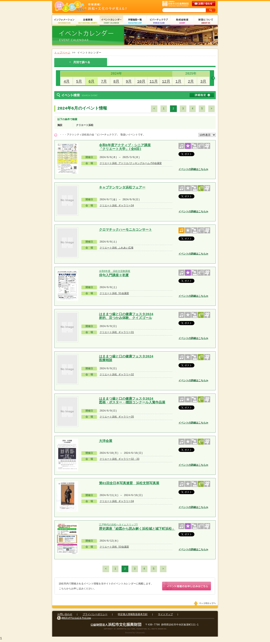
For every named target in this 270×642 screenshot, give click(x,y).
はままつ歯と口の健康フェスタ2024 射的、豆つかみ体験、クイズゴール (126, 315)
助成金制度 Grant (182, 21)
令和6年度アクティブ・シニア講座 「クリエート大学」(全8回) (125, 146)
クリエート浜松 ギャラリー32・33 (119, 459)
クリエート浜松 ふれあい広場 (116, 248)
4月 (67, 81)
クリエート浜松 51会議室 (114, 293)
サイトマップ (165, 615)
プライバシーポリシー (95, 615)
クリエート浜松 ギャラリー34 (117, 205)
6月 (92, 81)
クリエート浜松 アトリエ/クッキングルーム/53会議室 (131, 163)
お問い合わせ (64, 615)
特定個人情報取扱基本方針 (133, 615)
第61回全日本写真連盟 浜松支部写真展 (129, 483)
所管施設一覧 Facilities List (135, 21)
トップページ (62, 52)
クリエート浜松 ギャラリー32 (117, 374)
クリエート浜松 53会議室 (114, 547)
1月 (179, 81)
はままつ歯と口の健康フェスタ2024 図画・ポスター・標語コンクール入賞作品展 (132, 400)
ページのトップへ (205, 604)
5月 (79, 81)
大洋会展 (105, 441)
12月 (166, 81)
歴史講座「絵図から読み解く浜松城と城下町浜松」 (137, 529)
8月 (116, 81)
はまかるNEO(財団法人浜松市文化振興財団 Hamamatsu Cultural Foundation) (99, 6)
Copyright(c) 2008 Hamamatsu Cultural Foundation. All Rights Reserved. (135, 630)
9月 (129, 81)
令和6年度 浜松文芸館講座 (114, 271)
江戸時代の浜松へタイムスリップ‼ (118, 524)
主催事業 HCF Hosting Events (88, 21)
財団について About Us (206, 21)
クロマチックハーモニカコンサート (125, 230)
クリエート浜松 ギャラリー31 (117, 332)
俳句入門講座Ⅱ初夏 (114, 275)
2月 (191, 81)
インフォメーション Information (64, 21)
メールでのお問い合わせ (204, 3)
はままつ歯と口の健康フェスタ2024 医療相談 (126, 358)
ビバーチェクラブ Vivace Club (158, 21)
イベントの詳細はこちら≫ (193, 169)
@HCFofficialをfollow (76, 619)
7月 (104, 81)
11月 (153, 81)
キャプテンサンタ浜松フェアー (122, 187)
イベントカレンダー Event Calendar (111, 21)
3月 (203, 81)
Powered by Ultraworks (135, 633)
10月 (141, 81)
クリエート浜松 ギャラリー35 (117, 417)
